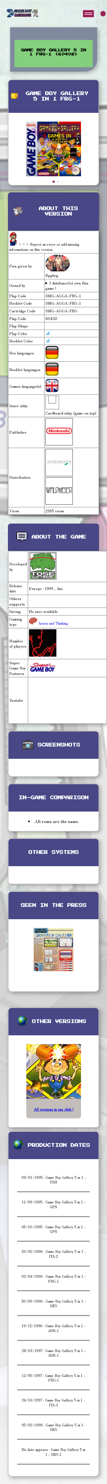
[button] (54, 182)
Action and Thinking (52, 623)
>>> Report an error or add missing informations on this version (44, 247)
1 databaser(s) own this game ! (67, 285)
